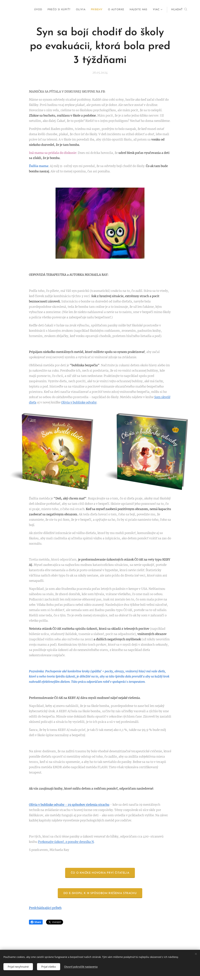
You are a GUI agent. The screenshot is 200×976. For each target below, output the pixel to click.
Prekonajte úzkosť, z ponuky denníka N (66, 842)
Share (36, 922)
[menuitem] (35, 9)
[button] (179, 9)
